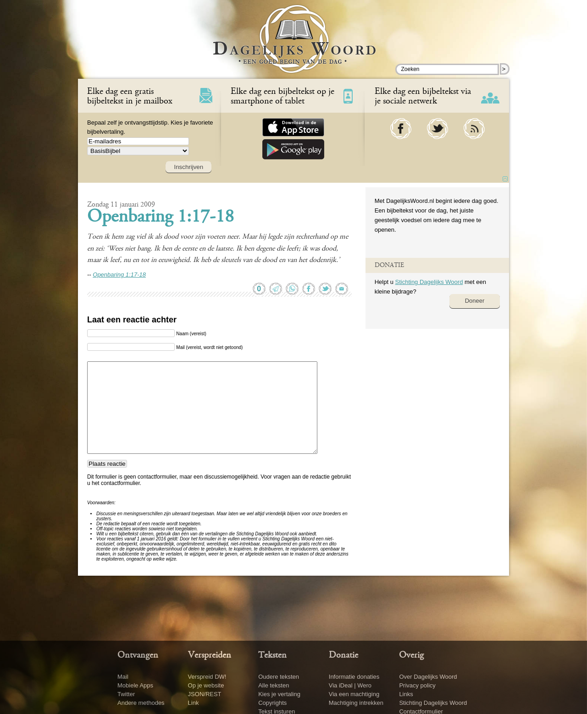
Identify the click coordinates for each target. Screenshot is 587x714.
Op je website (206, 685)
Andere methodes (141, 702)
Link (193, 702)
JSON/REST (205, 694)
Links (406, 694)
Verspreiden (209, 655)
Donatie (343, 655)
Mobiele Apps (135, 685)
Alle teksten (273, 685)
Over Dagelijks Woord (428, 676)
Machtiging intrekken (356, 702)
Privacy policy (417, 685)
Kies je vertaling (279, 694)
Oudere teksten (278, 676)
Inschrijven (188, 167)
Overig (411, 655)
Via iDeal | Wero (350, 685)
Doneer (475, 300)
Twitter (126, 694)
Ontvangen (137, 655)
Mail (122, 676)
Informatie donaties (354, 676)
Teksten (272, 655)
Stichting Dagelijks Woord (429, 281)
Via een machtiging (354, 694)
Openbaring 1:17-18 (160, 217)
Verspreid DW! (207, 676)
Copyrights (272, 702)
